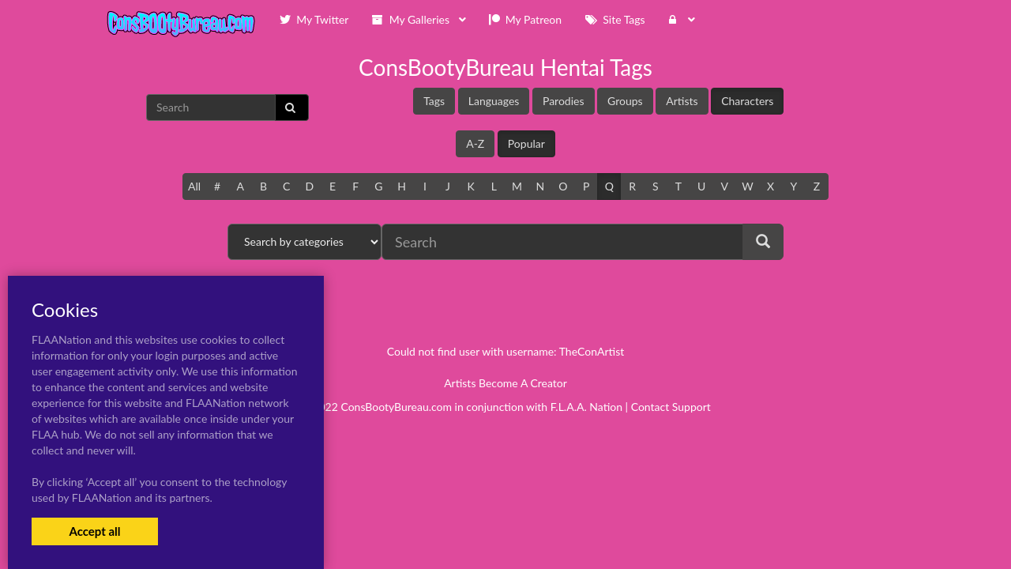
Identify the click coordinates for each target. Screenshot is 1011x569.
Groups (625, 100)
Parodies (563, 100)
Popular (526, 143)
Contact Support (671, 406)
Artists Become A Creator (505, 383)
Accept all (94, 531)
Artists (681, 100)
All (194, 186)
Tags (434, 100)
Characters (747, 100)
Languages (494, 100)
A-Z (475, 143)
